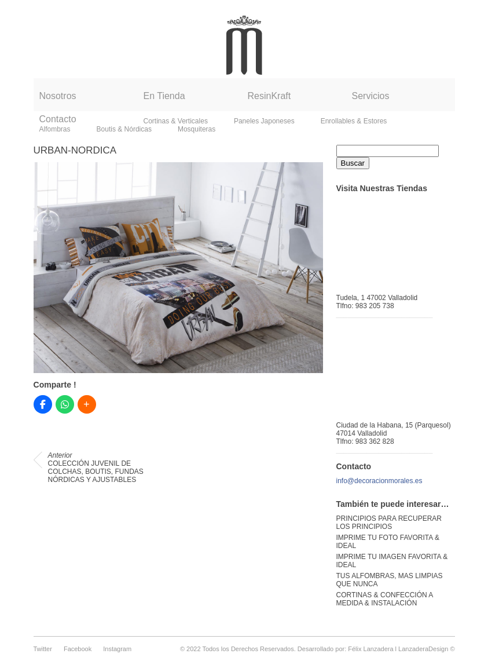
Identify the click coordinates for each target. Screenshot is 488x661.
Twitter (43, 648)
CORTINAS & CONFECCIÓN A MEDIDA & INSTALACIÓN (384, 599)
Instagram (117, 648)
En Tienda (164, 96)
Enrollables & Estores (354, 121)
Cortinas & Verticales (176, 121)
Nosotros (57, 96)
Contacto (57, 119)
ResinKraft (269, 96)
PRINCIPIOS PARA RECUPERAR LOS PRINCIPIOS (389, 522)
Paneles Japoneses (264, 121)
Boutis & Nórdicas (124, 129)
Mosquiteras (196, 129)
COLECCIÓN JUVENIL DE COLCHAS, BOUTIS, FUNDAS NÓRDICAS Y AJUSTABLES (96, 467)
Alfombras (55, 129)
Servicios (371, 96)
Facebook (77, 648)
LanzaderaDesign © (426, 648)
